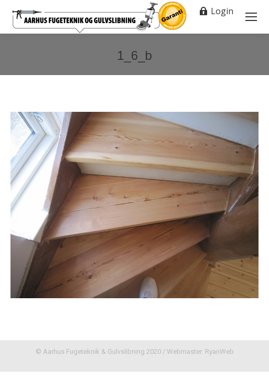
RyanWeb (219, 351)
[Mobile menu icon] (251, 16)
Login (216, 11)
